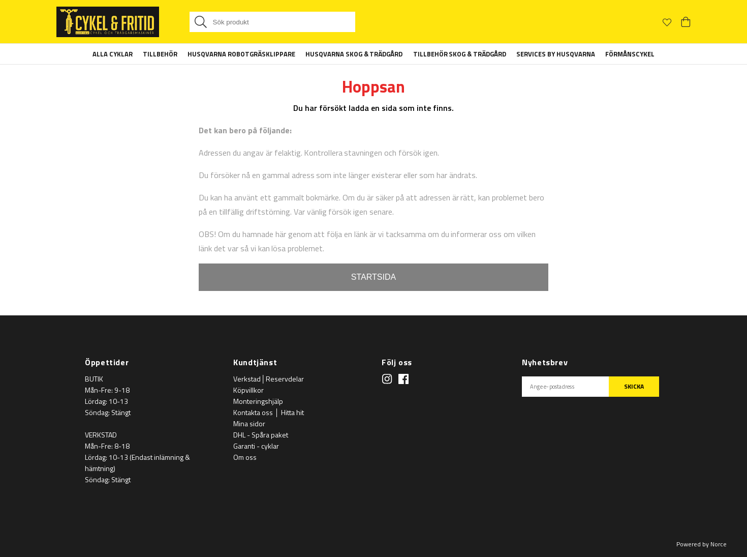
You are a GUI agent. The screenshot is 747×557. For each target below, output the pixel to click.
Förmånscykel (630, 54)
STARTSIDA (373, 277)
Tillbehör (160, 54)
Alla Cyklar (112, 54)
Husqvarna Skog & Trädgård (354, 54)
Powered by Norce (701, 544)
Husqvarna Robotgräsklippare (241, 54)
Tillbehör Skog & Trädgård (460, 54)
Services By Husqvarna (555, 54)
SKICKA (634, 386)
